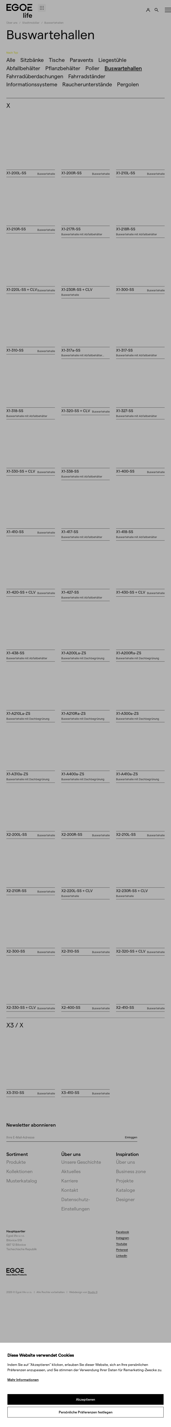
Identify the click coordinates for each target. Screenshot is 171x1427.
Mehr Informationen (23, 1380)
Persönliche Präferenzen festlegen (85, 1412)
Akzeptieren (85, 1399)
